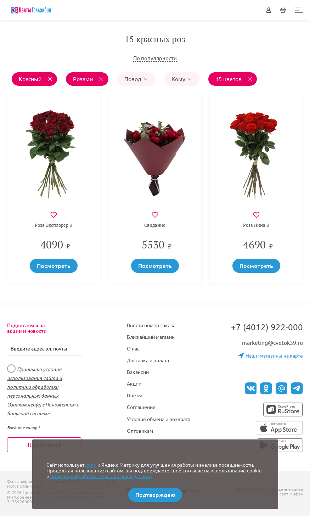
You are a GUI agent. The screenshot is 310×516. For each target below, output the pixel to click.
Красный (31, 79)
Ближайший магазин (151, 337)
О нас (133, 349)
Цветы (134, 395)
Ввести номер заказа (151, 325)
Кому (181, 79)
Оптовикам (140, 431)
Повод (136, 79)
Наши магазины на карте (270, 356)
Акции (134, 384)
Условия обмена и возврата (158, 419)
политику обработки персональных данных (100, 476)
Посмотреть (54, 266)
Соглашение (141, 407)
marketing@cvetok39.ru (272, 343)
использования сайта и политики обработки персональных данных (34, 387)
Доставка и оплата (148, 360)
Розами (84, 79)
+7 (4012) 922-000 (267, 327)
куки (90, 465)
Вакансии (138, 372)
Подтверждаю (155, 495)
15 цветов (229, 79)
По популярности (155, 58)
